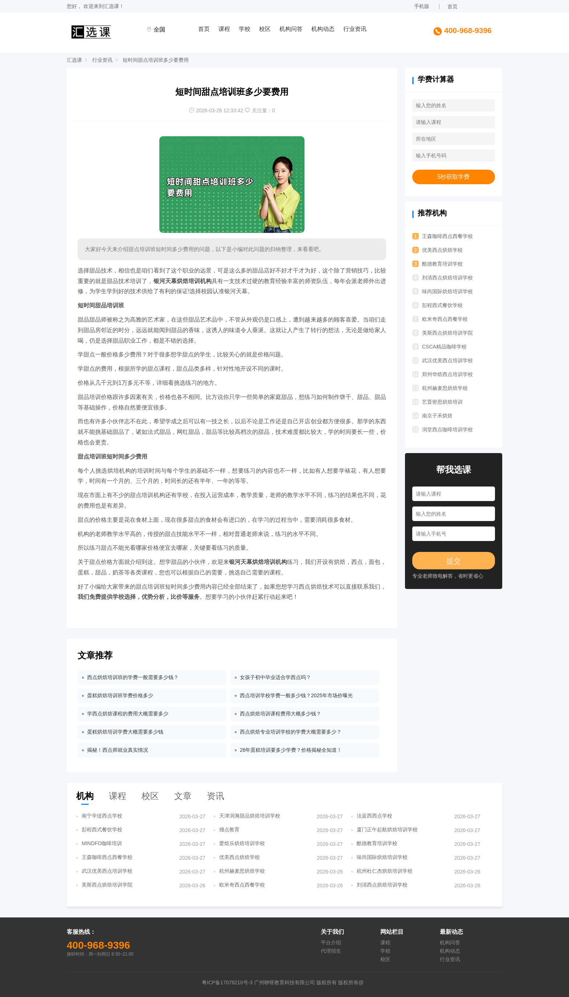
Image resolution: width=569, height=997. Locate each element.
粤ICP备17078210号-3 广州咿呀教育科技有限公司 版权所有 (270, 982)
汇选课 (111, 6)
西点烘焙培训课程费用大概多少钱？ (280, 714)
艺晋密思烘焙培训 (437, 402)
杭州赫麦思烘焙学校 (440, 388)
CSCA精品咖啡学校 (439, 346)
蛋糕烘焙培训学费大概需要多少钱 (125, 732)
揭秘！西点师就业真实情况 (117, 750)
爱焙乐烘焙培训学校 (242, 843)
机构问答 (291, 29)
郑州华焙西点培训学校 (442, 374)
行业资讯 (355, 29)
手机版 (421, 6)
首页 (452, 6)
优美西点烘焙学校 (437, 250)
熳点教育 (229, 829)
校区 (265, 29)
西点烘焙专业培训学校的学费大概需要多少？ (290, 732)
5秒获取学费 (454, 177)
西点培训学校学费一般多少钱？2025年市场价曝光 (296, 695)
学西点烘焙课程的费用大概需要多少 (127, 714)
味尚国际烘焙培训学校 (442, 291)
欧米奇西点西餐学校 (440, 319)
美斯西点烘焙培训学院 (442, 333)
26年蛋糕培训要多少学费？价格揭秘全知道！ (291, 750)
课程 (224, 29)
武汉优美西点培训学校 (442, 360)
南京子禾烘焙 (432, 415)
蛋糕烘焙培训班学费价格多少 (120, 695)
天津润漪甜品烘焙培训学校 (249, 816)
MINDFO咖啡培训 (102, 843)
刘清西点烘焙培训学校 (442, 277)
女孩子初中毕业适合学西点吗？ (275, 677)
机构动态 (323, 29)
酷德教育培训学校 (437, 264)
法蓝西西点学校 (374, 816)
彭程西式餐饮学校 (437, 305)
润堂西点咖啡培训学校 (442, 429)
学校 (244, 29)
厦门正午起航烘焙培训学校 (387, 829)
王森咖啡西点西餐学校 (442, 236)
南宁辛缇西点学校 (102, 816)
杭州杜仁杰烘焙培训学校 (385, 871)
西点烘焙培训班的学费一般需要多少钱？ (133, 677)
